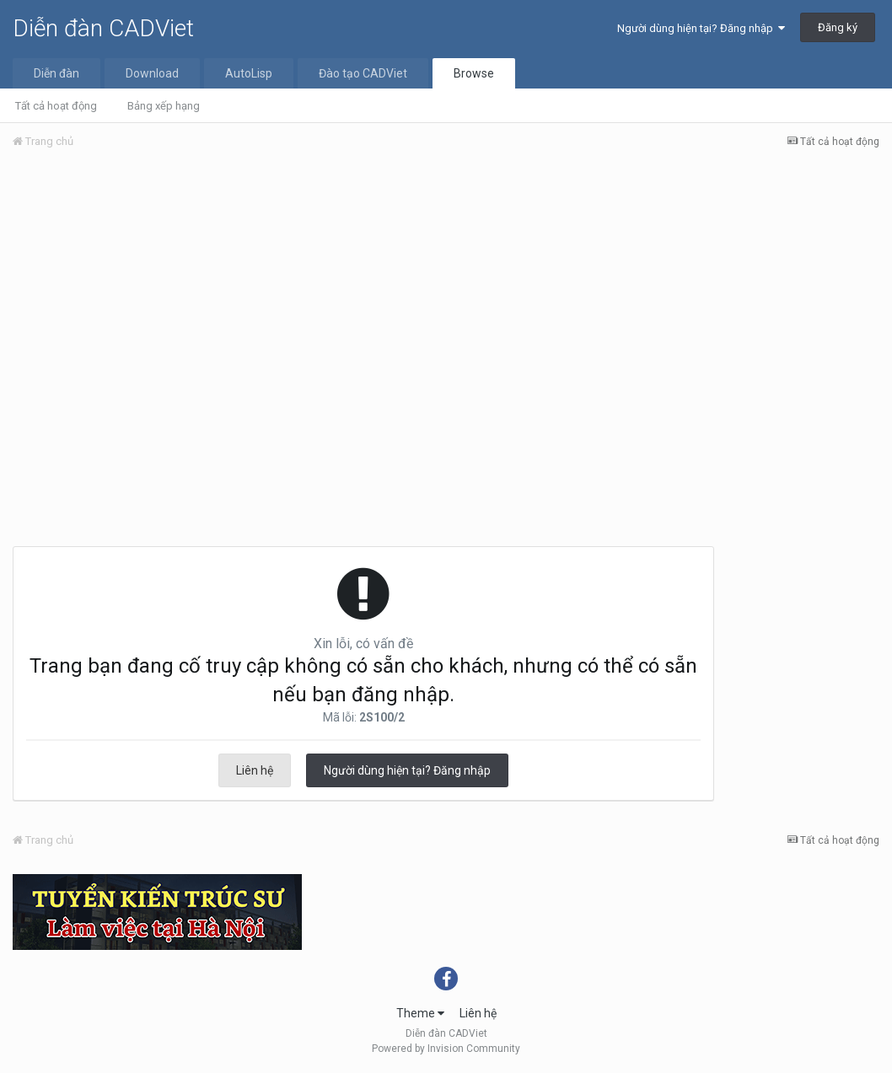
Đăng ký (837, 27)
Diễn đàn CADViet (103, 28)
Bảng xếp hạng (163, 105)
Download (152, 73)
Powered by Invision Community (446, 1048)
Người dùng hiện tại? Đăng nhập (701, 28)
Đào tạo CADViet (363, 73)
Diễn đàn (56, 73)
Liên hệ (254, 770)
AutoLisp (248, 73)
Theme (420, 1013)
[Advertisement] (446, 289)
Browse (474, 73)
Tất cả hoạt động (56, 105)
